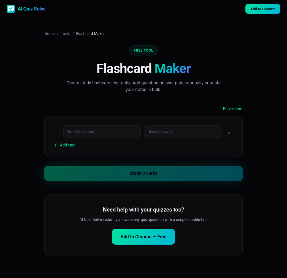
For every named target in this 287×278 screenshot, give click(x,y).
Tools (65, 33)
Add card (64, 145)
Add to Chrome (262, 9)
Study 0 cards (143, 173)
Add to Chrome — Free (144, 236)
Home (49, 33)
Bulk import (233, 109)
